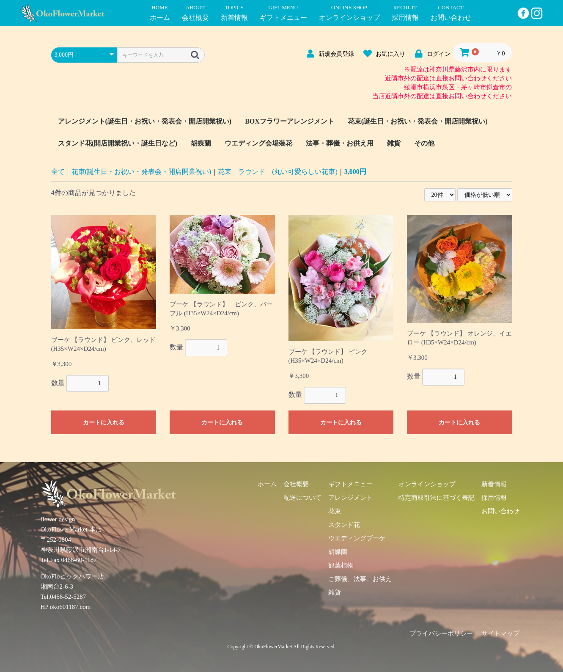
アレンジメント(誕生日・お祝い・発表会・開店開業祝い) (145, 121)
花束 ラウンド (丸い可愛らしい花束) (278, 171)
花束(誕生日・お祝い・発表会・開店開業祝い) (418, 121)
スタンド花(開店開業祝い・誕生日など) (118, 143)
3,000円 (355, 171)
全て (58, 171)
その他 (424, 143)
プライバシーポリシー (441, 633)
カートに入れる (103, 422)
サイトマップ (500, 633)
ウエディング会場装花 (258, 143)
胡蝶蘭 (201, 143)
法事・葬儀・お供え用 (340, 143)
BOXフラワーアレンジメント (289, 121)
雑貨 (394, 143)
